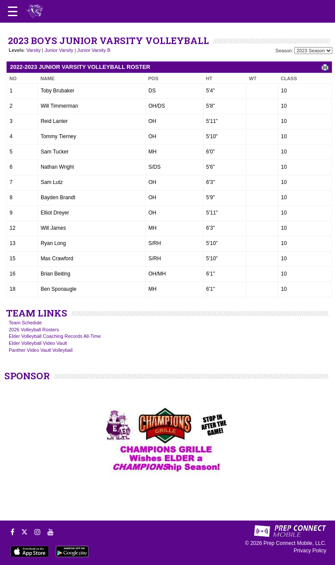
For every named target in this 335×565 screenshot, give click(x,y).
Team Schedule (25, 322)
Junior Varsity (58, 50)
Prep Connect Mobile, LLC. (294, 543)
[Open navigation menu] (12, 11)
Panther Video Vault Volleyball (40, 350)
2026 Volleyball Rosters (34, 329)
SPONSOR (27, 376)
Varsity (33, 50)
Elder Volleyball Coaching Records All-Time (55, 336)
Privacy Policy (310, 551)
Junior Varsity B (93, 50)
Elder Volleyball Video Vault (38, 343)
